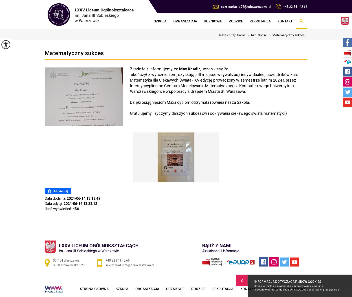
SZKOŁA (160, 21)
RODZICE (236, 21)
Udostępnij (58, 191)
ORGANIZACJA (185, 21)
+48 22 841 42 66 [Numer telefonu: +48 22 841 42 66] (118, 260)
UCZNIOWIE (213, 21)
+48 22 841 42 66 (291, 6)
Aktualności (256, 35)
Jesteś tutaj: (227, 35)
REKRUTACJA (260, 21)
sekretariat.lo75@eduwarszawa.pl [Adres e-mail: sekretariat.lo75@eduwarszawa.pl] (130, 265)
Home (241, 35)
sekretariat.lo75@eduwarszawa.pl (242, 7)
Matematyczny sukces (74, 53)
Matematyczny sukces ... (287, 35)
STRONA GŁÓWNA (147, 21)
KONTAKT (285, 21)
